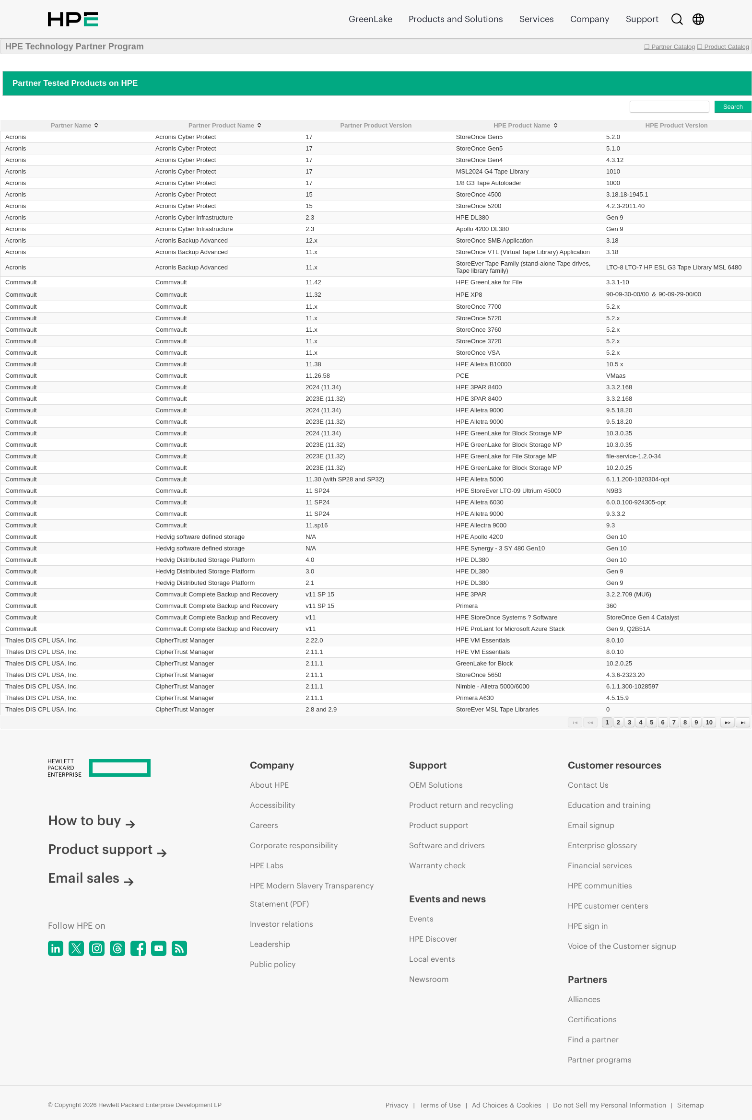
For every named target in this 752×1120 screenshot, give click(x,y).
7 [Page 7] (674, 722)
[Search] (677, 19)
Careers (264, 825)
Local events (432, 959)
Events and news (447, 899)
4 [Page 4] (640, 722)
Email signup (591, 825)
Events (421, 918)
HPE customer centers (608, 905)
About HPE (269, 785)
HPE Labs (266, 865)
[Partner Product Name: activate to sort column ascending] (226, 125)
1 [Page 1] (607, 722)
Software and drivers (447, 845)
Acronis (15, 136)
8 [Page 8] (685, 722)
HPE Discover (433, 939)
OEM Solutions (436, 785)
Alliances (584, 999)
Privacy (397, 1105)
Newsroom (429, 979)
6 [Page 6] (663, 722)
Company (590, 18)
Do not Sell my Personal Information (609, 1105)
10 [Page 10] (709, 722)
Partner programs (600, 1059)
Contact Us (588, 785)
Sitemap (690, 1105)
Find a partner (593, 1039)
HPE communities (600, 885)
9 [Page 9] (696, 722)
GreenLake (370, 18)
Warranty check (437, 865)
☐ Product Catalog (723, 46)
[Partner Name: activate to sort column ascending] (75, 125)
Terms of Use (440, 1105)
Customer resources (614, 765)
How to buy (91, 820)
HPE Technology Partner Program (74, 46)
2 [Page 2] (618, 722)
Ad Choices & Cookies (506, 1105)
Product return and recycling (461, 805)
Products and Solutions (456, 18)
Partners (587, 979)
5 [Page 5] (651, 722)
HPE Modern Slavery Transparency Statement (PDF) (312, 895)
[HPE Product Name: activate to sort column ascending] (526, 125)
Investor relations (281, 924)
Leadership (270, 944)
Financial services (600, 865)
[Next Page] (727, 722)
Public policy (272, 964)
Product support (107, 849)
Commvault (21, 282)
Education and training (609, 805)
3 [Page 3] (629, 722)
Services (536, 18)
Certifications (592, 1019)
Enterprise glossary (602, 845)
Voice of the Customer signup (622, 946)
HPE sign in (588, 926)
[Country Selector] (698, 19)
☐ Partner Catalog (669, 46)
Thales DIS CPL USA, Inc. (41, 640)
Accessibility (272, 805)
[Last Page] (743, 722)
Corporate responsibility (294, 845)
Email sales (91, 878)
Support (642, 18)
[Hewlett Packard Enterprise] (131, 768)
